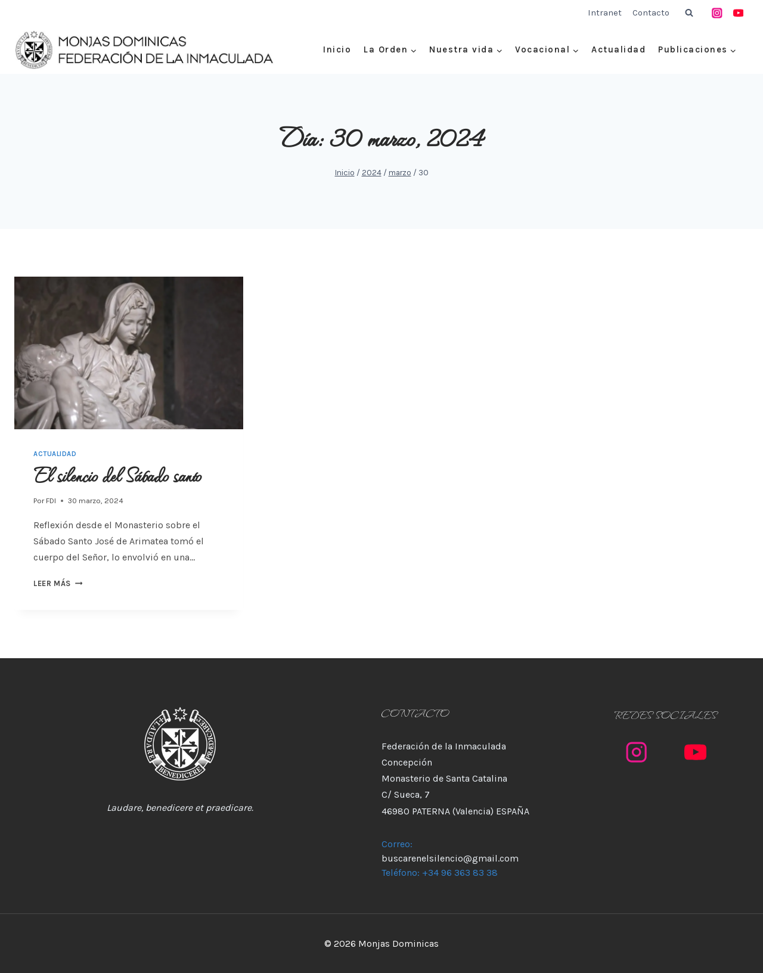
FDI (51, 500)
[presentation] (128, 353)
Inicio (337, 49)
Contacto (650, 12)
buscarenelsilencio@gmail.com (450, 858)
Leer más (57, 583)
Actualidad (618, 49)
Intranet (605, 12)
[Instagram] (717, 12)
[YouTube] (738, 12)
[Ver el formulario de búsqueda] (689, 13)
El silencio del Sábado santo (117, 474)
